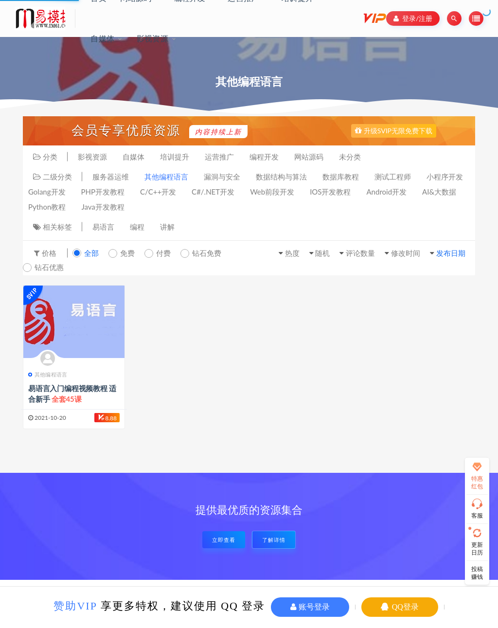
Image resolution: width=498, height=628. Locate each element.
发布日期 (450, 253)
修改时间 (405, 253)
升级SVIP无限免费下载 (393, 130)
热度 (292, 253)
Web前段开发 (272, 191)
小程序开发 (445, 176)
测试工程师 (392, 176)
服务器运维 (110, 176)
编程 (137, 226)
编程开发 (264, 156)
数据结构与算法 (281, 176)
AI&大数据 (439, 191)
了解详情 (273, 540)
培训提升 (174, 156)
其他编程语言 (166, 176)
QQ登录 (400, 607)
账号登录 (310, 607)
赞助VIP (75, 606)
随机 (322, 253)
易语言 (103, 226)
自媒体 (102, 38)
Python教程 (47, 206)
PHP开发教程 (102, 191)
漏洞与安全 (222, 176)
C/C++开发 (158, 191)
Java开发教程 (102, 206)
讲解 (167, 226)
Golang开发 (47, 191)
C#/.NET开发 (213, 191)
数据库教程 (340, 176)
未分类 (350, 156)
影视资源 (152, 38)
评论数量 (360, 253)
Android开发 (387, 191)
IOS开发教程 (330, 191)
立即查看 (223, 540)
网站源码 (308, 156)
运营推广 (219, 156)
